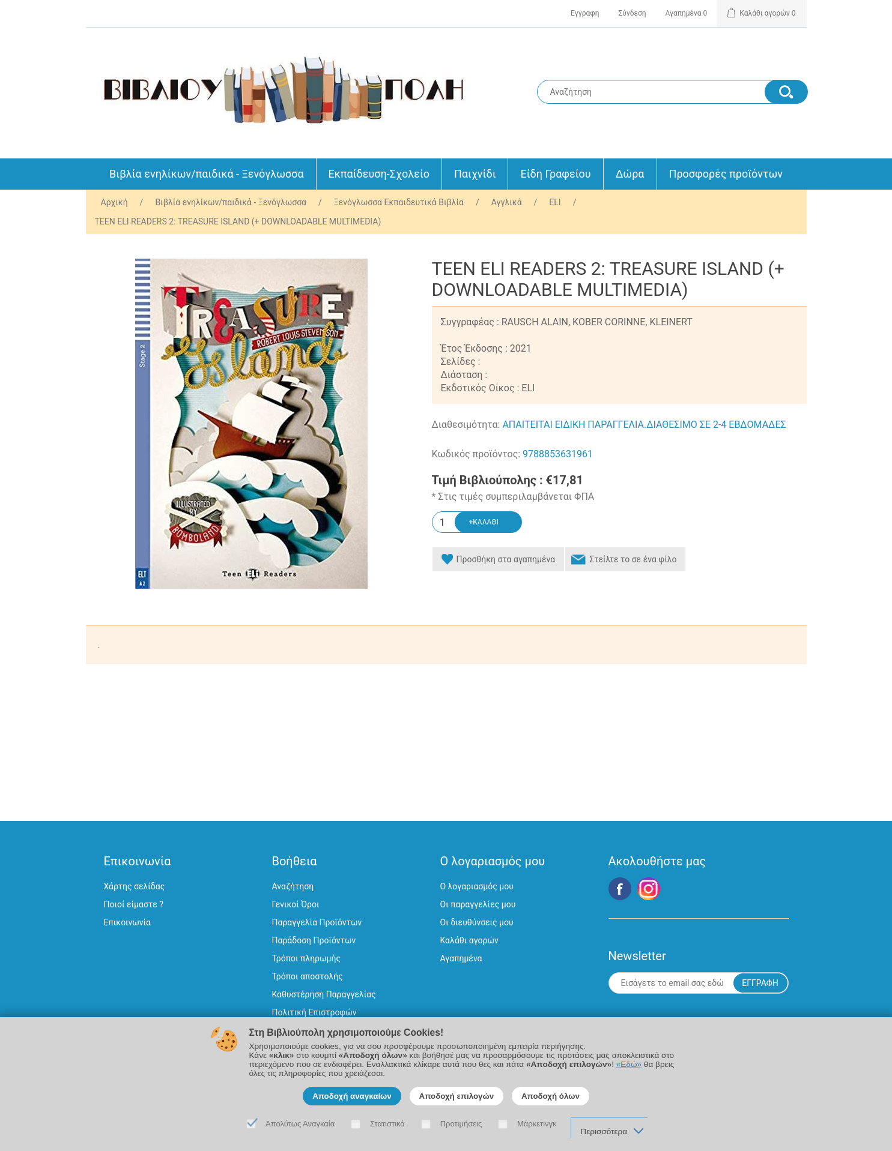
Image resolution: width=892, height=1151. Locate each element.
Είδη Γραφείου (555, 173)
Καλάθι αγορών (469, 940)
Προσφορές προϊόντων (726, 173)
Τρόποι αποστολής (307, 976)
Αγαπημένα (461, 958)
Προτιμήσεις (461, 1123)
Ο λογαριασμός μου (477, 886)
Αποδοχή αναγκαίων (352, 1096)
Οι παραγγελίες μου (478, 904)
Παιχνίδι (475, 173)
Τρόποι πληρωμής (306, 958)
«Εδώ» (629, 1064)
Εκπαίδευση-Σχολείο (379, 173)
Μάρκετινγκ (537, 1123)
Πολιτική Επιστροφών (314, 1012)
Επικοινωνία (127, 922)
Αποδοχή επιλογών (456, 1096)
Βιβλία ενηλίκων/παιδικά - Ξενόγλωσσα (206, 173)
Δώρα (630, 173)
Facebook (619, 888)
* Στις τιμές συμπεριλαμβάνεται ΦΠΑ (513, 496)
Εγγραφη (585, 13)
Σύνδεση (632, 13)
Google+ (648, 888)
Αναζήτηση (293, 886)
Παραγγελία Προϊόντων (317, 922)
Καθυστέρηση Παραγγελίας (324, 994)
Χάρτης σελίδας (134, 886)
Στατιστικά (387, 1123)
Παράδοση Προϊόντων (314, 940)
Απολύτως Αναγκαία (300, 1123)
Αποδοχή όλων (550, 1096)
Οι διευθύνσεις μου (477, 922)
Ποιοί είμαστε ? (133, 904)
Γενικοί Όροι (296, 904)
